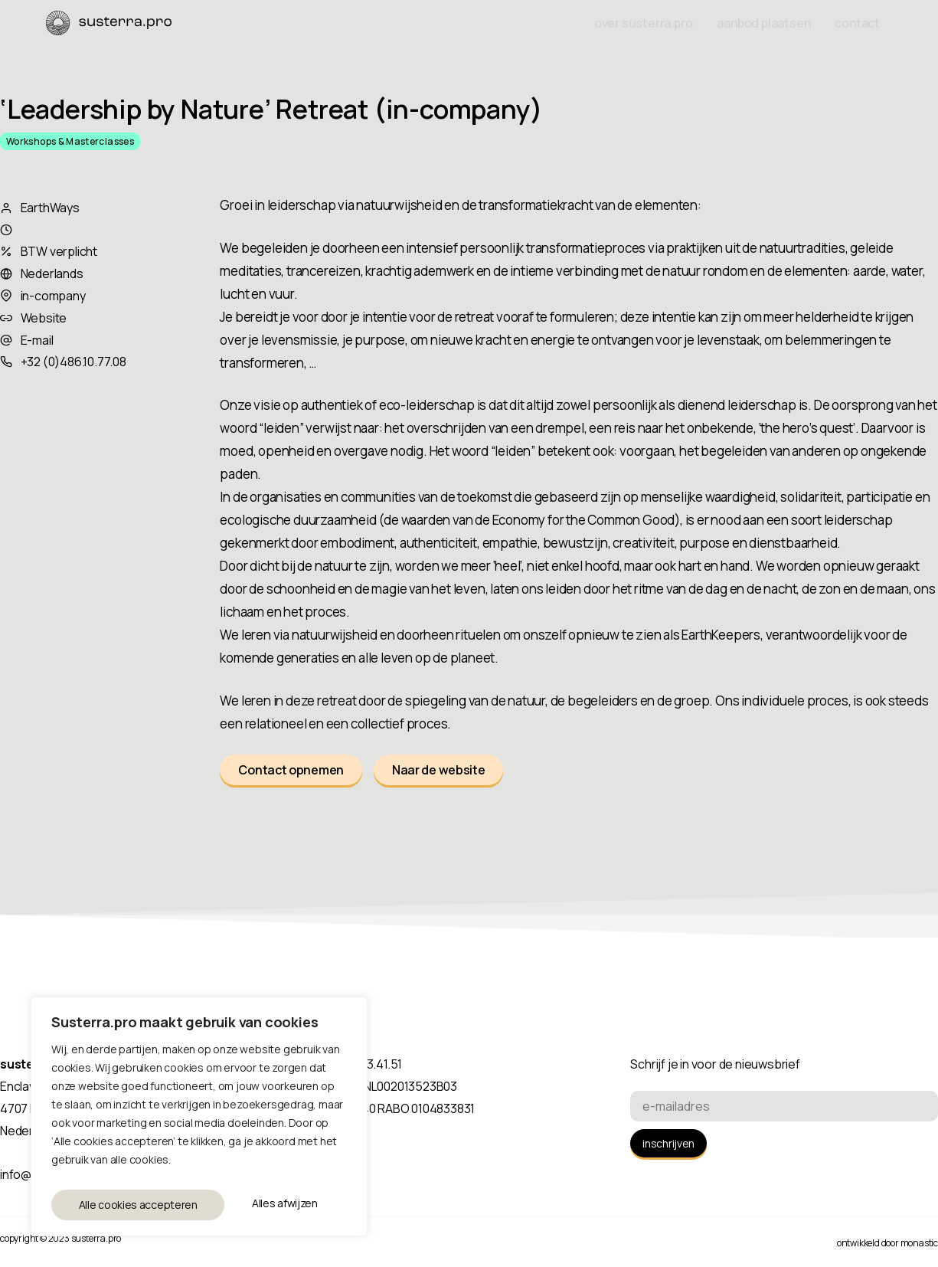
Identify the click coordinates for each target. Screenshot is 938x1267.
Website (44, 317)
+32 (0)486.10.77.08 (73, 361)
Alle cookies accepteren (261, 1204)
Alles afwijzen (110, 1204)
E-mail (37, 340)
